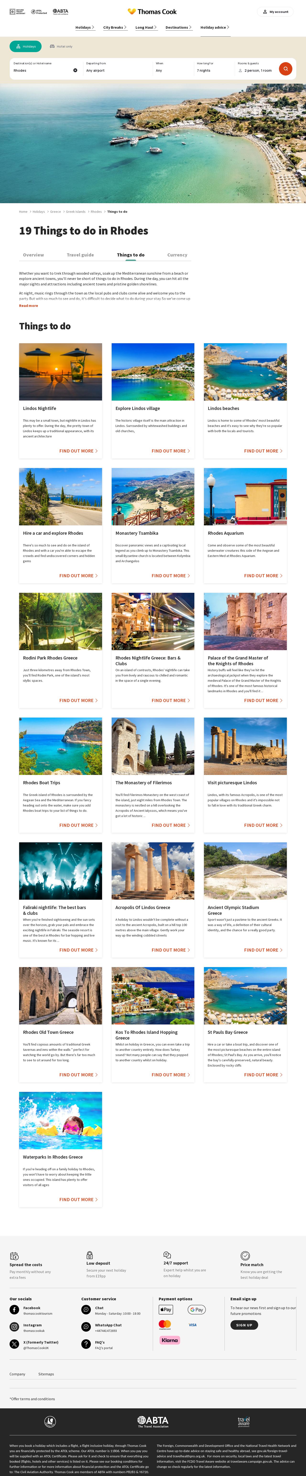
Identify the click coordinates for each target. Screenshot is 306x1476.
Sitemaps (46, 1369)
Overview (33, 250)
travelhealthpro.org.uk (189, 1451)
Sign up (244, 1320)
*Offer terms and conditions (32, 1394)
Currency (177, 250)
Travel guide (80, 250)
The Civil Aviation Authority (33, 1467)
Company (17, 1369)
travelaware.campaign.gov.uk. (252, 1457)
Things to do (131, 250)
